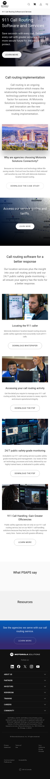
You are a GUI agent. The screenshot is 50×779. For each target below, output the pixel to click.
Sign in (41, 4)
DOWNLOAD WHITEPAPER (25, 346)
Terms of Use (18, 746)
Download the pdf (25, 408)
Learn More (25, 542)
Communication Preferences (9, 761)
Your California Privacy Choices (42, 748)
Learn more (11, 55)
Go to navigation (47, 4)
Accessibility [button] (23, 760)
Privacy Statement (7, 746)
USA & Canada (25, 769)
